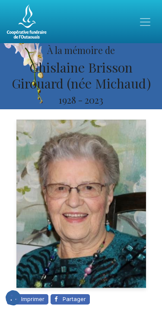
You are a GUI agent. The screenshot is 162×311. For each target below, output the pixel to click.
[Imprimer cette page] (27, 299)
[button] (13, 297)
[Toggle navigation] (145, 21)
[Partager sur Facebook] (70, 299)
